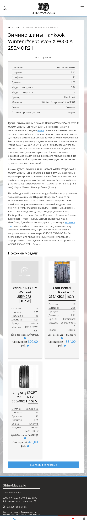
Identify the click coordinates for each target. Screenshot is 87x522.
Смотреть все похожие (43, 464)
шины (41, 130)
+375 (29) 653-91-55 (16, 506)
